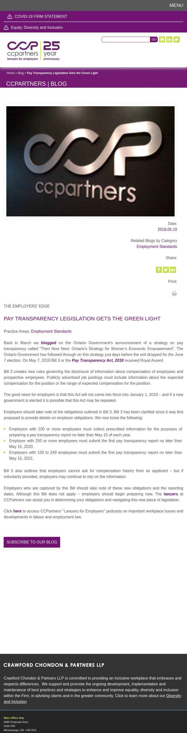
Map (21, 717)
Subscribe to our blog (32, 542)
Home (10, 73)
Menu (176, 5)
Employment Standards (157, 246)
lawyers (171, 494)
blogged (48, 343)
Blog (21, 73)
